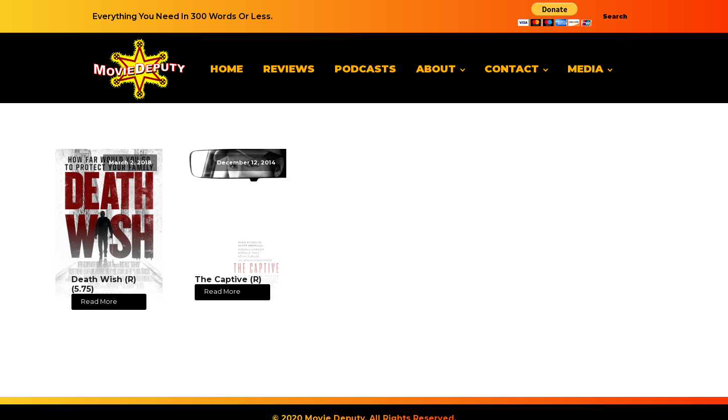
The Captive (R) (228, 279)
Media (585, 69)
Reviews (288, 69)
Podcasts (365, 69)
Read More (99, 301)
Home (226, 69)
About (436, 69)
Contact (511, 69)
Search (615, 16)
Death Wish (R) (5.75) (103, 284)
